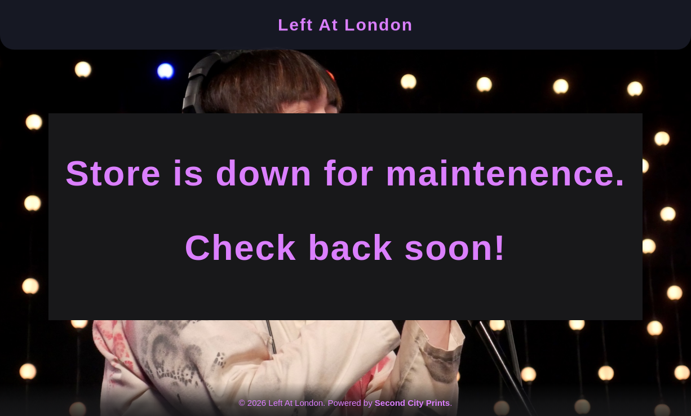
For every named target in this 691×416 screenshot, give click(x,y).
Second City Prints (412, 403)
